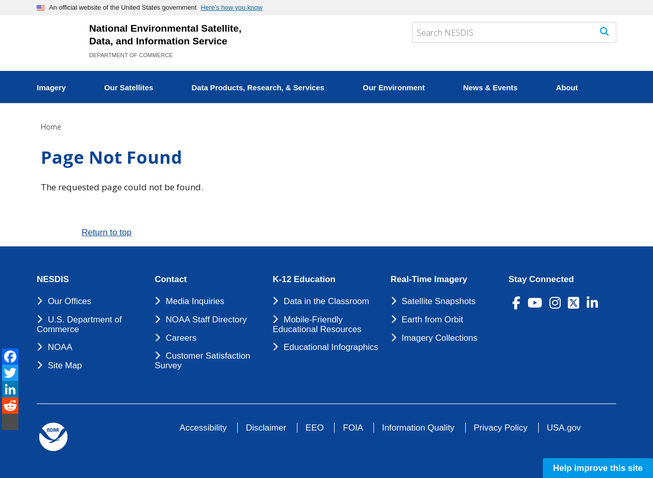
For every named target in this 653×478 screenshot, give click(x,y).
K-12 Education (303, 279)
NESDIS (53, 279)
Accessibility (203, 428)
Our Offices (69, 301)
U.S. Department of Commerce (79, 324)
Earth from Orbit (432, 319)
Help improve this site (598, 468)
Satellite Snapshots (438, 301)
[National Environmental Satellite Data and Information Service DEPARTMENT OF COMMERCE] (58, 41)
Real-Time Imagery (429, 279)
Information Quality (418, 428)
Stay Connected (541, 279)
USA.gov (564, 428)
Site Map (65, 365)
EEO (315, 428)
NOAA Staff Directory (206, 319)
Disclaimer (266, 428)
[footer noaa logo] (53, 437)
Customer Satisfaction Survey (202, 360)
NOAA (60, 347)
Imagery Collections (439, 338)
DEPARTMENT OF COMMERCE (131, 55)
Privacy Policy (501, 428)
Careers (181, 338)
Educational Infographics (331, 347)
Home (51, 127)
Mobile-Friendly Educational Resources (316, 324)
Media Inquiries (195, 301)
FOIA (353, 428)
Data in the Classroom (326, 301)
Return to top (107, 232)
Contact (171, 279)
